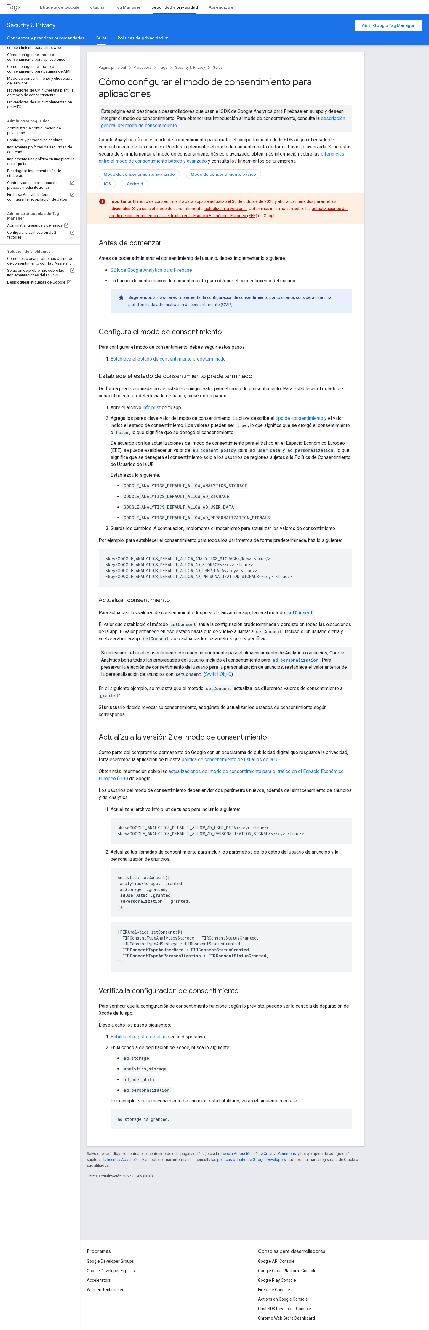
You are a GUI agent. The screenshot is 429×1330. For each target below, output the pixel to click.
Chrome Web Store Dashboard (286, 1318)
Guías (217, 67)
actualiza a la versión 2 (225, 208)
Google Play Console (277, 1280)
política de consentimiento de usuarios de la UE (231, 759)
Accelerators (99, 1280)
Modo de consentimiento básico (223, 174)
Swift (210, 674)
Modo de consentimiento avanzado (139, 174)
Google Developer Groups (110, 1261)
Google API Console (276, 1261)
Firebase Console (274, 1289)
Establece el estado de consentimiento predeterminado (168, 359)
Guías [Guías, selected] (101, 38)
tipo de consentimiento (299, 418)
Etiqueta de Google (59, 7)
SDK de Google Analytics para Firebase (151, 270)
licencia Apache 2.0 (123, 1159)
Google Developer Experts (111, 1270)
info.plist (152, 407)
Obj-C (225, 674)
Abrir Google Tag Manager (388, 25)
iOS (107, 183)
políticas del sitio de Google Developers (251, 1159)
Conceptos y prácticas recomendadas (46, 38)
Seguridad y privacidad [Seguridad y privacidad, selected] (174, 7)
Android (135, 183)
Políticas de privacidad (140, 38)
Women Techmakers (106, 1289)
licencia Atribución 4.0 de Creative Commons (258, 1153)
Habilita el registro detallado (140, 1037)
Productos (142, 67)
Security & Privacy (31, 25)
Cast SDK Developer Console (284, 1308)
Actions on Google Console (283, 1299)
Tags (13, 7)
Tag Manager (128, 7)
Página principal (112, 67)
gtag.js (97, 7)
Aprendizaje (221, 7)
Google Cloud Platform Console (287, 1270)
